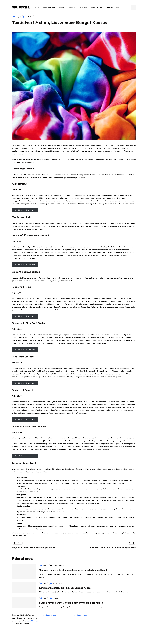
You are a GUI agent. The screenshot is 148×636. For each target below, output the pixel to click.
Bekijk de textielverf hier (25, 210)
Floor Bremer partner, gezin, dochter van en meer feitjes (71, 602)
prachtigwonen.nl (49, 615)
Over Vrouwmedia (113, 7)
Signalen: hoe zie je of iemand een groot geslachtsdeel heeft (73, 570)
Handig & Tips (96, 7)
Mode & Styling (49, 7)
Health (61, 7)
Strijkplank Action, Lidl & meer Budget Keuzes (65, 588)
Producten (83, 7)
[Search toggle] (133, 7)
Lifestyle (71, 7)
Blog (37, 7)
